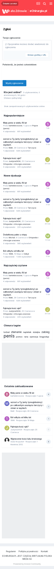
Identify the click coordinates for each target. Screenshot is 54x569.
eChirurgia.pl (38, 10)
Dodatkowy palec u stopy (15, 235)
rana (26, 336)
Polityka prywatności (28, 551)
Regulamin (11, 551)
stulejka (36, 332)
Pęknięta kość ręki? (12, 158)
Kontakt (44, 551)
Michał (12, 237)
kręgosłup (44, 336)
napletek (27, 332)
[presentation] (24, 72)
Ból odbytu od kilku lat (13, 251)
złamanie (16, 331)
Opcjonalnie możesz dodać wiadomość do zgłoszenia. (27, 45)
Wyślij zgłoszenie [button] (14, 83)
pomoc (19, 336)
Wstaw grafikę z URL (37, 55)
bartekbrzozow (15, 125)
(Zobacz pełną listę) (13, 98)
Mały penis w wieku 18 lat (15, 123)
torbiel (7, 332)
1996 (11, 254)
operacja (34, 336)
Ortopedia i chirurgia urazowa (16, 164)
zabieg (45, 331)
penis (9, 335)
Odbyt (26, 254)
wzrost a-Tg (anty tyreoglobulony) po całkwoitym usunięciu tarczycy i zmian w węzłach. (22, 142)
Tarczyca (32, 148)
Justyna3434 (14, 161)
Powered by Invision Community (27, 564)
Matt (11, 148)
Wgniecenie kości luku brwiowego (26, 439)
